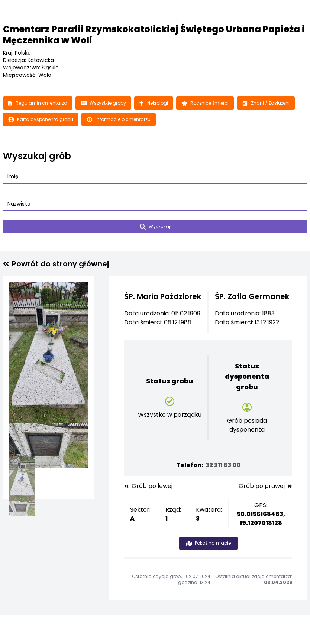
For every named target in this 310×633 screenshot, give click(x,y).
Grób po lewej (148, 486)
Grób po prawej (265, 486)
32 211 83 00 (223, 465)
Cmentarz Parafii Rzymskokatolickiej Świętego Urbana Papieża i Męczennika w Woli (154, 34)
